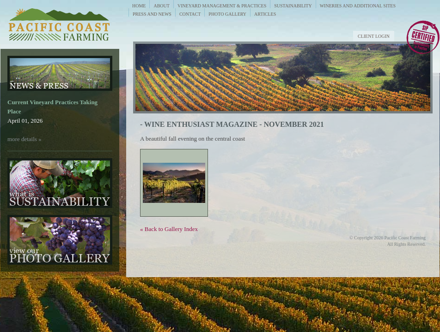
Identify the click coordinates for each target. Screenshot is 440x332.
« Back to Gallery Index (169, 228)
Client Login (374, 36)
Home (139, 5)
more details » (24, 139)
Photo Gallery (227, 14)
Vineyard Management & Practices (221, 5)
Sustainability (293, 5)
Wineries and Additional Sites (358, 5)
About (161, 5)
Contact (190, 14)
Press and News (152, 14)
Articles (265, 14)
